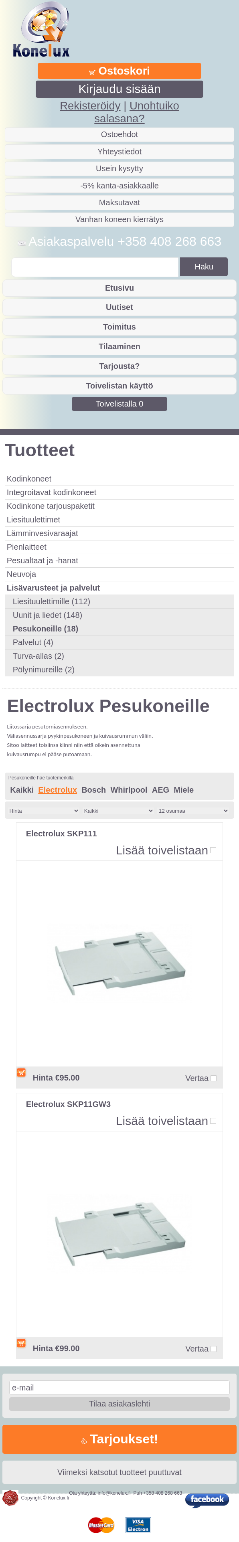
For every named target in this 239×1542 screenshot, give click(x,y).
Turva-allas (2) (38, 656)
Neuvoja (21, 574)
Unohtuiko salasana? (136, 112)
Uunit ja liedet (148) (47, 615)
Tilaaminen (119, 346)
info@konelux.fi (114, 1493)
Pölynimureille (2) (44, 669)
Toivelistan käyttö (119, 385)
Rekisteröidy (90, 105)
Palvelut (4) (33, 642)
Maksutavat (119, 202)
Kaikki (22, 789)
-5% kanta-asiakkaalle (119, 185)
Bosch (93, 789)
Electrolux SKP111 (61, 833)
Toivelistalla (120, 403)
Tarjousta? (119, 366)
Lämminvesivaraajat (42, 533)
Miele (184, 789)
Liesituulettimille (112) (51, 601)
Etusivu (119, 287)
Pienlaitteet (27, 546)
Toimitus (119, 326)
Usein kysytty (119, 168)
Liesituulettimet (33, 519)
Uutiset (119, 307)
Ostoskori (119, 71)
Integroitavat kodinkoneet (52, 492)
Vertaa (197, 1078)
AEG (160, 789)
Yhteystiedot (119, 151)
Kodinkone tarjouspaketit (51, 506)
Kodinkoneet (29, 478)
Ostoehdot (119, 134)
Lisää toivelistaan (162, 850)
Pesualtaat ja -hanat (42, 560)
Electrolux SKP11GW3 (68, 1104)
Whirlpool (128, 789)
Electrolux (57, 789)
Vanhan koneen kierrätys (119, 219)
